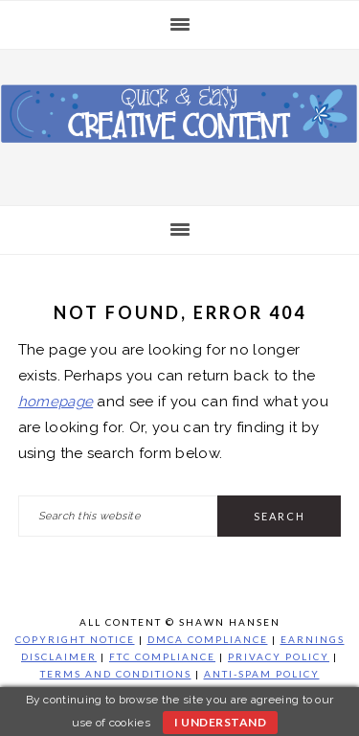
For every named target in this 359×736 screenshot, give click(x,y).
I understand (220, 722)
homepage (55, 401)
